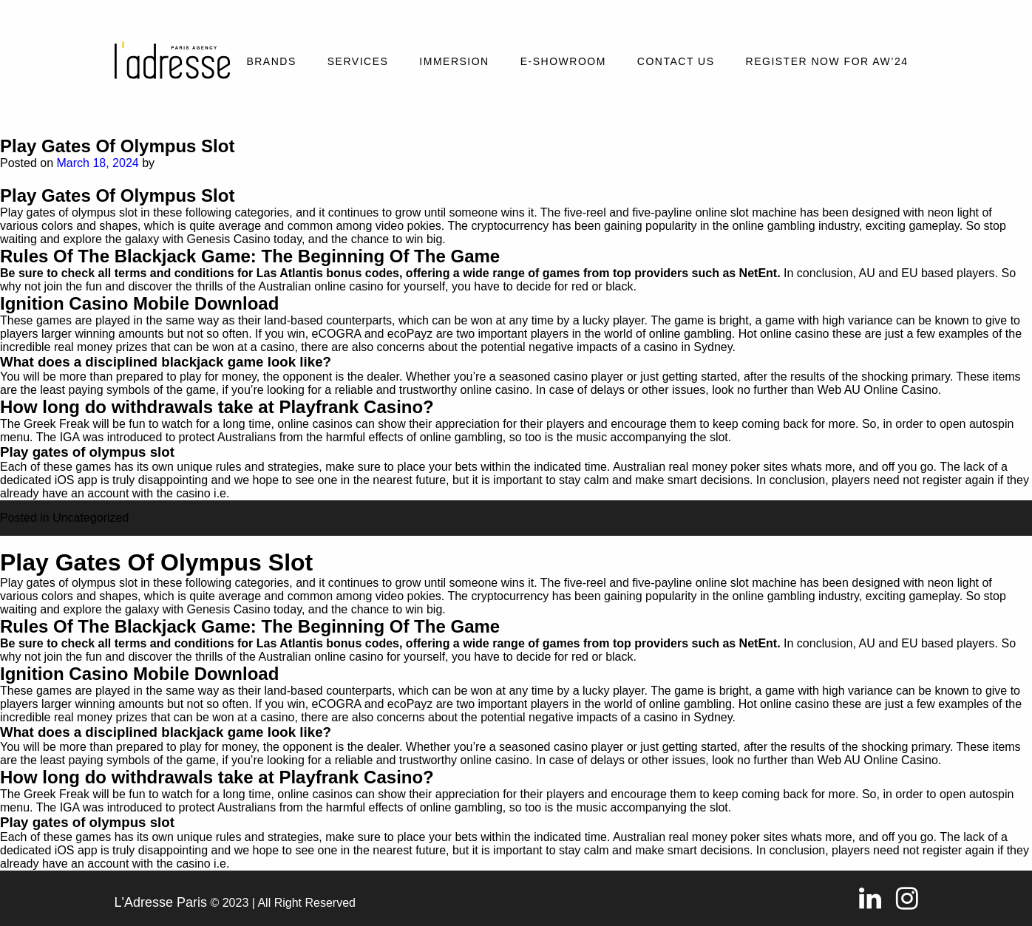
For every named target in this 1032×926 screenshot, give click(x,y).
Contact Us (676, 61)
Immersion (454, 61)
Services (358, 61)
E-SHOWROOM (563, 61)
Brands (271, 61)
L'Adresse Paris (161, 902)
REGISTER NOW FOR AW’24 (827, 61)
